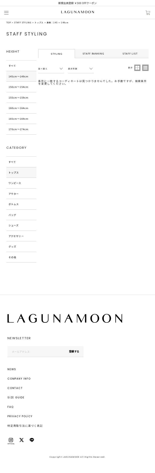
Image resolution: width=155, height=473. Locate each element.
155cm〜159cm (18, 97)
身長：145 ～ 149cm (58, 22)
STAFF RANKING (93, 53)
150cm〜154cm (18, 86)
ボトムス (14, 204)
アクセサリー (16, 236)
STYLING (57, 53)
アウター (14, 193)
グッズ (12, 246)
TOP (8, 22)
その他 (12, 257)
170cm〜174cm (18, 129)
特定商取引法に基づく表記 (25, 425)
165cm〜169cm (18, 118)
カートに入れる (148, 13)
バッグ (12, 215)
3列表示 (145, 68)
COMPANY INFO (19, 378)
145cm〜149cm (18, 76)
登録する (74, 351)
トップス (39, 22)
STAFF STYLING (22, 22)
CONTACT (15, 388)
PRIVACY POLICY (20, 416)
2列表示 (137, 68)
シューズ (14, 225)
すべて (12, 65)
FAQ (10, 407)
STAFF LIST (130, 53)
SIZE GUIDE (16, 397)
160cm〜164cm (18, 108)
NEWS (11, 369)
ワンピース (15, 183)
